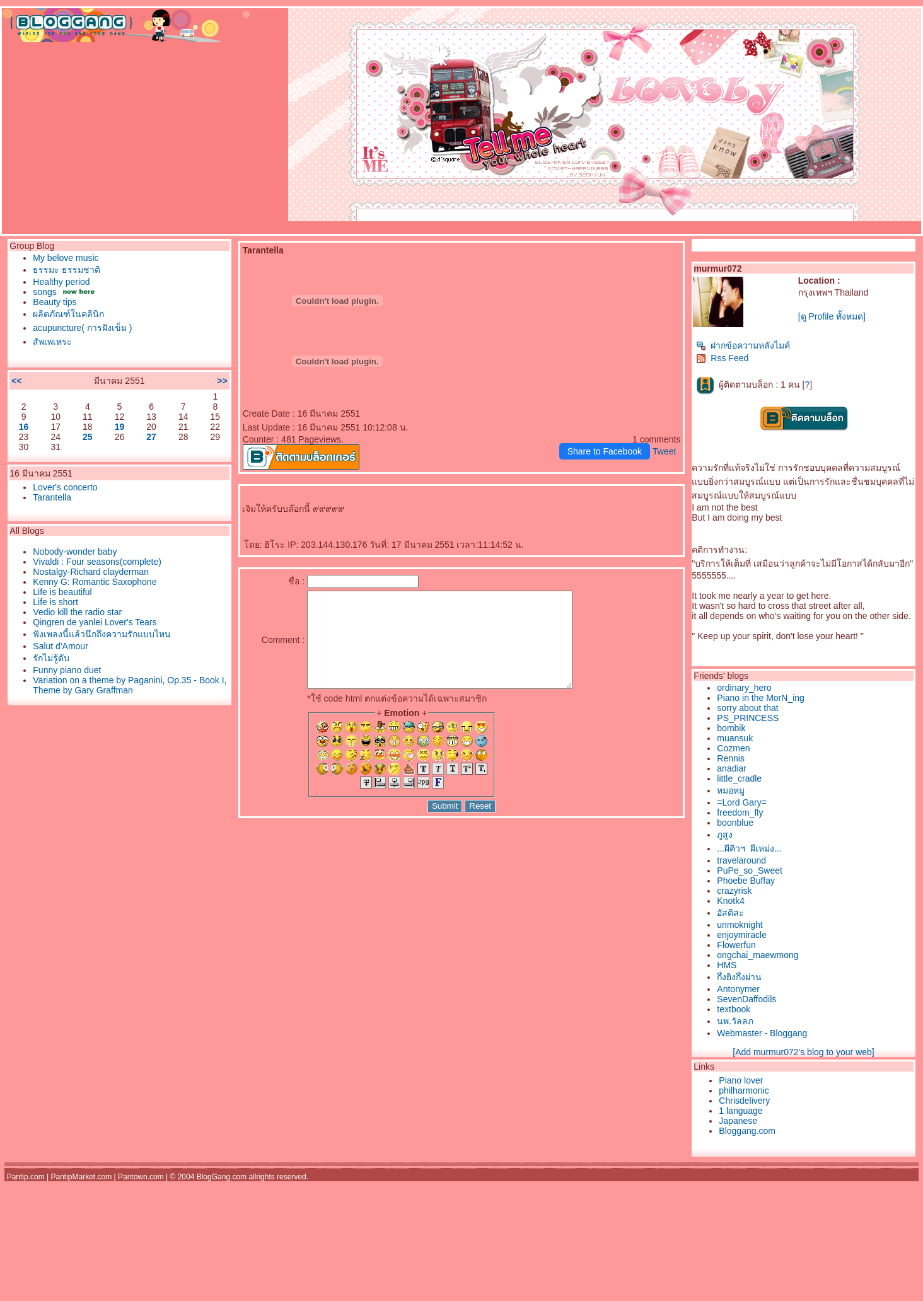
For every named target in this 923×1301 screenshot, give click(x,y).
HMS (726, 965)
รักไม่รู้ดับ (51, 658)
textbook (733, 1009)
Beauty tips (54, 302)
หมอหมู (731, 790)
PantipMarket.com (81, 1176)
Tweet (664, 451)
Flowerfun (736, 945)
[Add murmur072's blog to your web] (803, 1052)
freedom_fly (740, 812)
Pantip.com (26, 1176)
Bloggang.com (747, 1131)
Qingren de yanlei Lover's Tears (94, 622)
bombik (731, 728)
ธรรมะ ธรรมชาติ (66, 270)
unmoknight (739, 925)
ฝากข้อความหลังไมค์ (743, 345)
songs (44, 292)
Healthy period (61, 282)
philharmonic (744, 1090)
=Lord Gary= (742, 802)
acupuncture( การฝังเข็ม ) (82, 328)
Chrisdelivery (744, 1101)
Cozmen (733, 748)
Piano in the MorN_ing (760, 698)
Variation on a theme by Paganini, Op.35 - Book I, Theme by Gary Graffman (129, 685)
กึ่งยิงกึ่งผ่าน (739, 977)
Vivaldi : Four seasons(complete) (97, 562)
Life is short (55, 602)
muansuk (735, 738)
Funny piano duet (67, 670)
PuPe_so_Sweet (749, 870)
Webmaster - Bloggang (762, 1033)
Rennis (731, 758)
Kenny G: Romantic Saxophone (94, 582)
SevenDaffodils (746, 999)
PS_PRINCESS (748, 718)
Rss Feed (722, 358)
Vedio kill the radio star (77, 612)
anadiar (731, 768)
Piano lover (741, 1080)
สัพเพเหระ (52, 342)
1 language (740, 1111)
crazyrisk (734, 891)
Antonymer (738, 989)
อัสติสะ (730, 913)
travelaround (741, 860)
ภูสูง (725, 835)
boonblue (735, 823)
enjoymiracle (742, 935)
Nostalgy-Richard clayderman (91, 572)
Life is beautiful (62, 592)
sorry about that (747, 708)
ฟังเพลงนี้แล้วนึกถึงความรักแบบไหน (102, 634)
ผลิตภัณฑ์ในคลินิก (68, 314)
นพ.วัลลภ (735, 1021)
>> (222, 381)
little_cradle (739, 778)
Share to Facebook (604, 451)
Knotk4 (731, 901)
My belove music (65, 258)
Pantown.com (141, 1176)
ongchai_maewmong (757, 955)
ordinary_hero (744, 688)
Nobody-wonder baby (75, 551)
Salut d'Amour (60, 646)
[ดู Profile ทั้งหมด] (832, 316)
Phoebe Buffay (746, 881)
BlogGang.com (222, 1176)
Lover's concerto (65, 487)
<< (16, 381)
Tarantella (52, 497)
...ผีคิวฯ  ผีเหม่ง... (749, 848)
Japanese (738, 1121)
